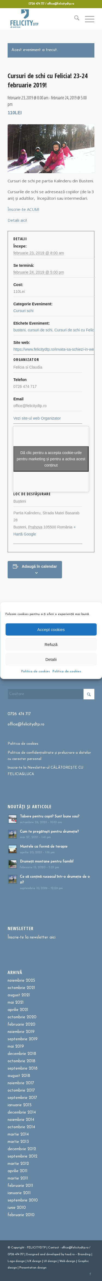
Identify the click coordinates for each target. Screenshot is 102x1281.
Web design (67, 1261)
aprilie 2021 (18, 1010)
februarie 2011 (20, 1186)
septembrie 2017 (22, 1098)
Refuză (51, 644)
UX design (34, 1261)
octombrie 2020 (22, 1017)
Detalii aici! (17, 220)
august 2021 (19, 995)
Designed (32, 1254)
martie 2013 (18, 1142)
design (20, 1261)
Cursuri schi (23, 311)
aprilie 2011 (17, 1171)
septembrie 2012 (22, 1157)
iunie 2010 (17, 1208)
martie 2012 (18, 1164)
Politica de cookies (35, 671)
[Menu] (86, 19)
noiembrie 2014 (21, 1120)
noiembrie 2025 (21, 981)
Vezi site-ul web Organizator (37, 418)
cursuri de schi (40, 330)
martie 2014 (18, 1135)
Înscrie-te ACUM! (23, 209)
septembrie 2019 (23, 1039)
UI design (50, 1261)
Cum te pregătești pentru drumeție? (49, 831)
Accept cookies (51, 629)
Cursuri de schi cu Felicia (75, 330)
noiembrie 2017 (21, 1083)
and (42, 1254)
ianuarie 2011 (19, 1193)
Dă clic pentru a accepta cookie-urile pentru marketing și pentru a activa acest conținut (51, 459)
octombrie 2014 (21, 1127)
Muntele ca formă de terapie (43, 846)
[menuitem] (74, 19)
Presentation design (33, 1267)
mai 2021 (16, 1003)
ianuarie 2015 (20, 1105)
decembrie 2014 (22, 1113)
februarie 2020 (21, 1025)
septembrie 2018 (23, 1069)
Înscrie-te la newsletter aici (31, 938)
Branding (84, 1254)
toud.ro (70, 1254)
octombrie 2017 (21, 1091)
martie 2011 (18, 1179)
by (62, 1254)
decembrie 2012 (22, 1149)
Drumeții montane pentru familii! (46, 861)
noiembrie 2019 (21, 1032)
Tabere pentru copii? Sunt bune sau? (49, 816)
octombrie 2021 (21, 988)
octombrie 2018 (21, 1061)
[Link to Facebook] (90, 1274)
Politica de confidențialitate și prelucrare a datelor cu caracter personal (49, 756)
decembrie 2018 (22, 1054)
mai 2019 (16, 1047)
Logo (11, 1261)
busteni (19, 330)
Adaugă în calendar (39, 566)
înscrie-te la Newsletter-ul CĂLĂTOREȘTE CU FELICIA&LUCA (45, 771)
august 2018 (19, 1076)
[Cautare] (74, 19)
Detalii (51, 659)
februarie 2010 (21, 1215)
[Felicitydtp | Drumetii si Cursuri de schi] (42, 19)
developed (53, 1254)
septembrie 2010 (23, 1200)
